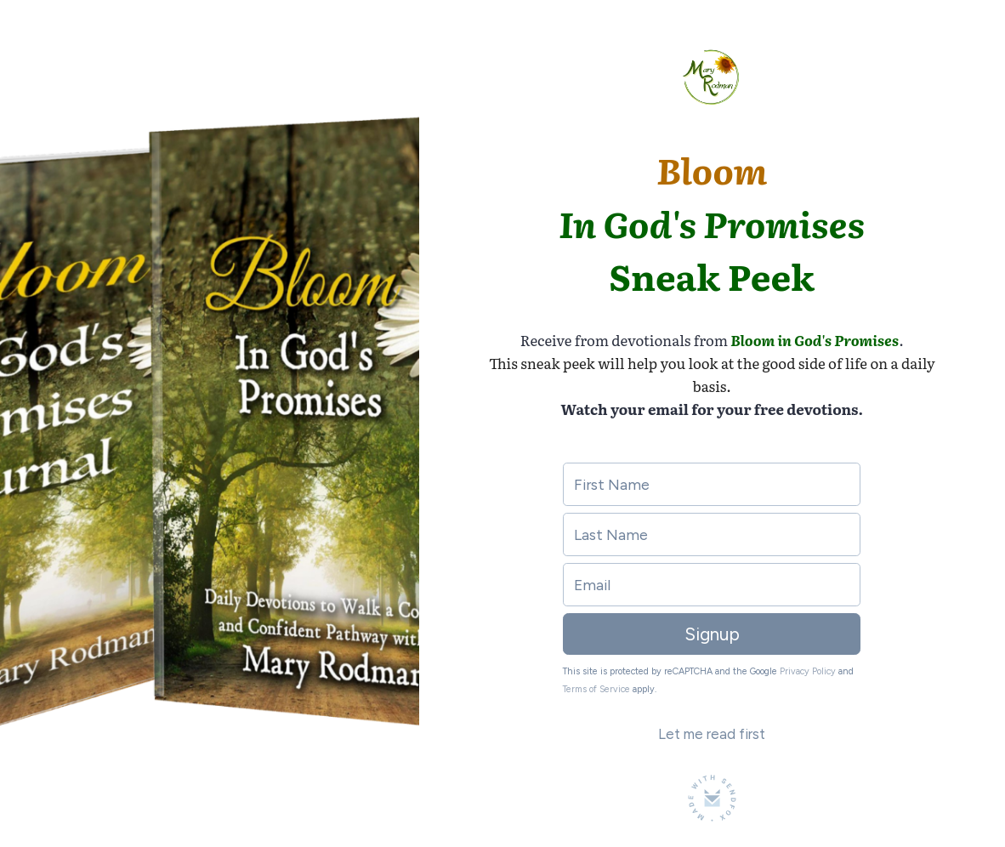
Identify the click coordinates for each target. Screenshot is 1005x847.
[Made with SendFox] (712, 798)
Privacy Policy (808, 671)
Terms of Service (596, 689)
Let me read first (711, 733)
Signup (712, 634)
